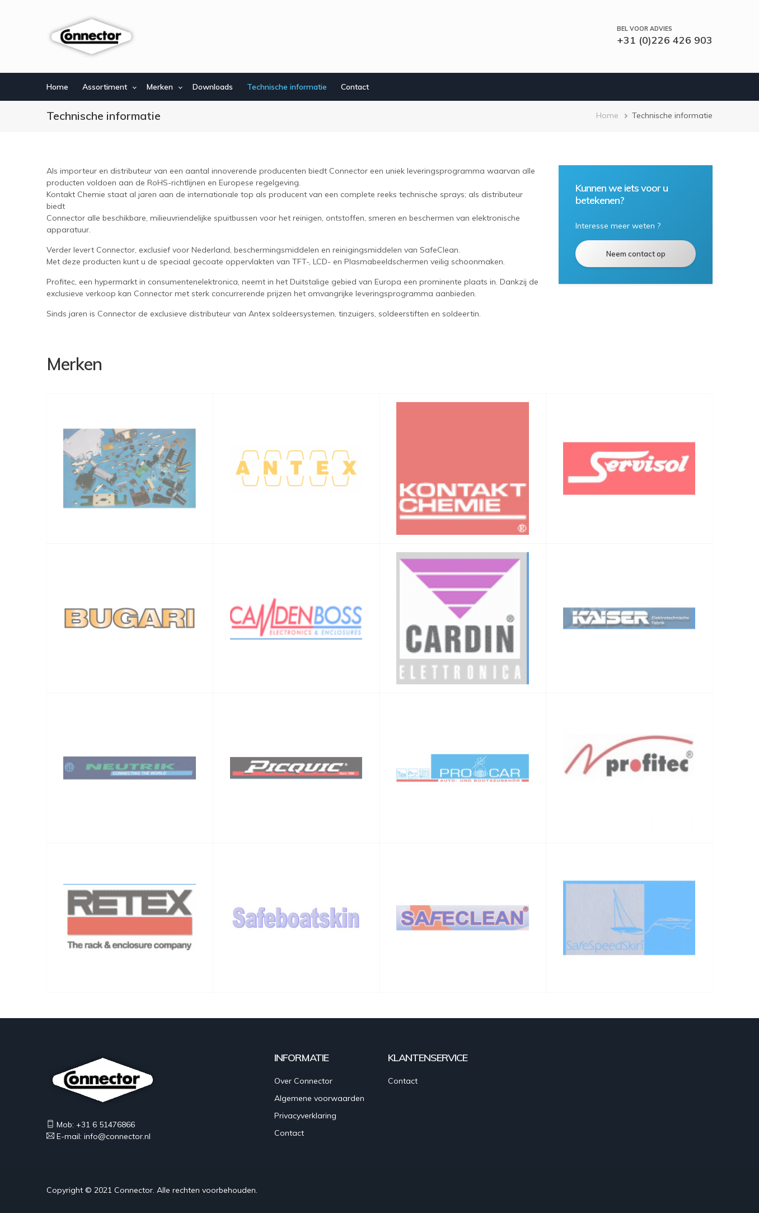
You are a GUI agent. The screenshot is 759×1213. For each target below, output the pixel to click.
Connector (133, 1190)
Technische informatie (287, 87)
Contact (355, 87)
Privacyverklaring (305, 1116)
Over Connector (303, 1081)
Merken (160, 87)
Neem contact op (636, 253)
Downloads (213, 87)
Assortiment (104, 87)
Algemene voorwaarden (319, 1098)
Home (57, 87)
